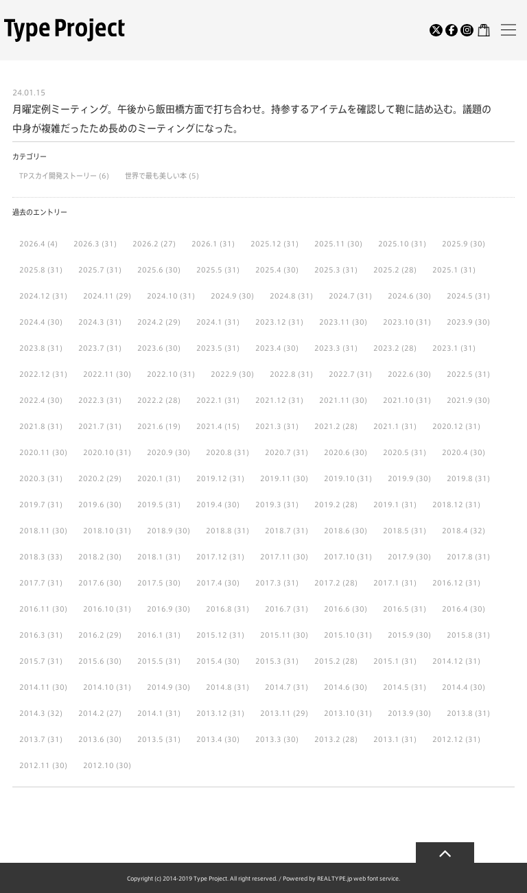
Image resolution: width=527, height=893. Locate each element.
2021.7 (91, 426)
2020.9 (160, 452)
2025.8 (32, 270)
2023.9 (460, 322)
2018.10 (98, 530)
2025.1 (445, 270)
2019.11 (275, 478)
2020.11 (34, 452)
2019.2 (327, 504)
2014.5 (396, 687)
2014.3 (32, 713)
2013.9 (401, 713)
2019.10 (339, 478)
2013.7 (32, 739)
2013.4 (209, 739)
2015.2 (327, 661)
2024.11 (98, 296)
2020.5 (396, 452)
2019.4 (209, 504)
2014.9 (160, 687)
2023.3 (327, 348)
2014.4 (455, 687)
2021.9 (460, 400)
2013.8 (460, 713)
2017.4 (209, 583)
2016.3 (32, 635)
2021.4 (209, 426)
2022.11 (98, 374)
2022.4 (32, 400)
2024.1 (209, 322)
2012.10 (98, 765)
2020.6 (337, 452)
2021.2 (327, 426)
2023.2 (386, 348)
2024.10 (162, 296)
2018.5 (396, 530)
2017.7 (32, 583)
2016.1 (150, 635)
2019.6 (91, 504)
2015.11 (275, 635)
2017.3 (268, 583)
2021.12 (270, 400)
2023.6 (150, 348)
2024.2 (150, 322)
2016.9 (160, 609)
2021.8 (32, 426)
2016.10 (98, 609)
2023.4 (268, 348)
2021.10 (398, 400)
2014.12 (447, 661)
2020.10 (98, 452)
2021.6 (150, 426)
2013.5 (150, 739)
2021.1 (386, 426)
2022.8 (283, 374)
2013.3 (268, 739)
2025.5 (209, 270)
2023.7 (91, 348)
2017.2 (327, 583)
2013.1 (386, 739)
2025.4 (268, 270)
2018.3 (32, 556)
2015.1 (386, 661)
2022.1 (209, 400)
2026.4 (32, 243)
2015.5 (150, 661)
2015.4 (209, 661)
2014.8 (219, 687)
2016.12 (447, 583)
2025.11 (329, 243)
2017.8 (460, 556)
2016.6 (337, 609)
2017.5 (150, 583)
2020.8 (219, 452)
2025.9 (455, 243)
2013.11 (275, 713)
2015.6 (91, 661)
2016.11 (34, 609)
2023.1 (445, 348)
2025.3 (327, 270)
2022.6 (401, 374)
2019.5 (150, 504)
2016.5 (396, 609)
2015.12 (211, 635)
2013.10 (339, 713)
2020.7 (278, 452)
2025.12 (265, 243)
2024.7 (342, 296)
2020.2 (91, 478)
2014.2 (91, 713)
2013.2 (327, 739)
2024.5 (460, 296)
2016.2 (91, 635)
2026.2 (145, 243)
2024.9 (224, 296)
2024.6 (401, 296)
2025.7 (91, 270)
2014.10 (98, 687)
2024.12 (34, 296)
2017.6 (91, 583)
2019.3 (268, 504)
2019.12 (211, 478)
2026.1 (204, 243)
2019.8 (460, 478)
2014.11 (34, 687)
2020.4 (455, 452)
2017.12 (211, 556)
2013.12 (211, 713)
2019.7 (32, 504)
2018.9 (160, 530)
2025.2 (386, 270)
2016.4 (455, 609)
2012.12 (447, 739)
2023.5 (209, 348)
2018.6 (337, 530)
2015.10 (339, 635)
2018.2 (91, 556)
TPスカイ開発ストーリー (59, 176)
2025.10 (393, 243)
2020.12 (447, 426)
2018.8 (219, 530)
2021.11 (334, 400)
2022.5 (460, 374)
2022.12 (34, 374)
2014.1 (150, 713)
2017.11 (275, 556)
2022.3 (91, 400)
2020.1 (150, 478)
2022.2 (150, 400)
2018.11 (34, 530)
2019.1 (386, 504)
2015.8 (460, 635)
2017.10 (339, 556)
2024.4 (32, 322)
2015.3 (268, 661)
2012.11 (34, 765)
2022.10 (162, 374)
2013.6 (91, 739)
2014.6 (337, 687)
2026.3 (86, 243)
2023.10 (398, 322)
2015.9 (401, 635)
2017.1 (386, 583)
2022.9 (224, 374)
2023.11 (334, 322)
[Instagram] (466, 30)
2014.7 (278, 687)
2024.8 (283, 296)
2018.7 (278, 530)
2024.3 (91, 322)
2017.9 (401, 556)
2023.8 (32, 348)
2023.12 (270, 322)
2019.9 (401, 478)
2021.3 (268, 426)
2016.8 (219, 609)
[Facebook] (451, 30)
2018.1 (150, 556)
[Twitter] (436, 30)
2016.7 (278, 609)
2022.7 (342, 374)
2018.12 (447, 504)
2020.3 (32, 478)
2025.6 (150, 270)
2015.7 (32, 661)
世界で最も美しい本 (157, 176)
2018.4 (455, 530)
